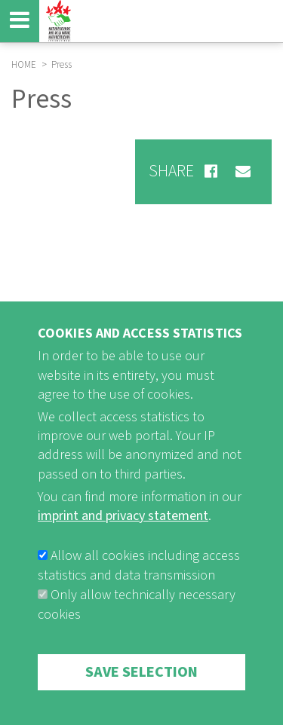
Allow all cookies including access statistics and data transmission (139, 587)
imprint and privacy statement (123, 537)
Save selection (141, 694)
